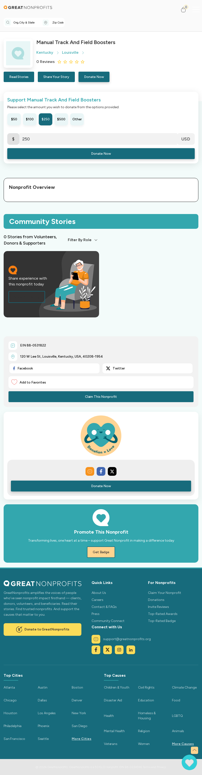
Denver (77, 700)
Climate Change (184, 687)
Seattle (43, 739)
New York (79, 713)
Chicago (10, 700)
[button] (185, 10)
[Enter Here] (98, 139)
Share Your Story (56, 77)
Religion (144, 731)
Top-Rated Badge (162, 621)
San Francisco (14, 739)
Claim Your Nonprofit (164, 593)
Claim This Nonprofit (101, 397)
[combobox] (28, 22)
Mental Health (114, 731)
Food (176, 700)
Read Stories (19, 77)
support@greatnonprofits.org (121, 639)
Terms (146, 767)
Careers (97, 600)
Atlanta (9, 687)
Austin (42, 687)
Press (96, 614)
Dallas (42, 700)
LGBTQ (177, 716)
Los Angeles (47, 713)
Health (109, 716)
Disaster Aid (113, 700)
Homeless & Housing (147, 715)
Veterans (110, 744)
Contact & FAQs (104, 607)
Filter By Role (80, 240)
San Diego (79, 726)
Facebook (23, 368)
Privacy (161, 767)
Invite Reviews (158, 607)
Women (144, 744)
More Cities (81, 739)
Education (146, 700)
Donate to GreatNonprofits (43, 629)
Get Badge (101, 552)
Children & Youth (116, 687)
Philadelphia (13, 726)
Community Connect (108, 621)
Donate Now (94, 77)
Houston (10, 713)
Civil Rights (146, 687)
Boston (77, 687)
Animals (178, 731)
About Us (99, 593)
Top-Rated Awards (163, 614)
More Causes (183, 744)
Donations (156, 600)
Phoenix (43, 726)
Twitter (115, 368)
